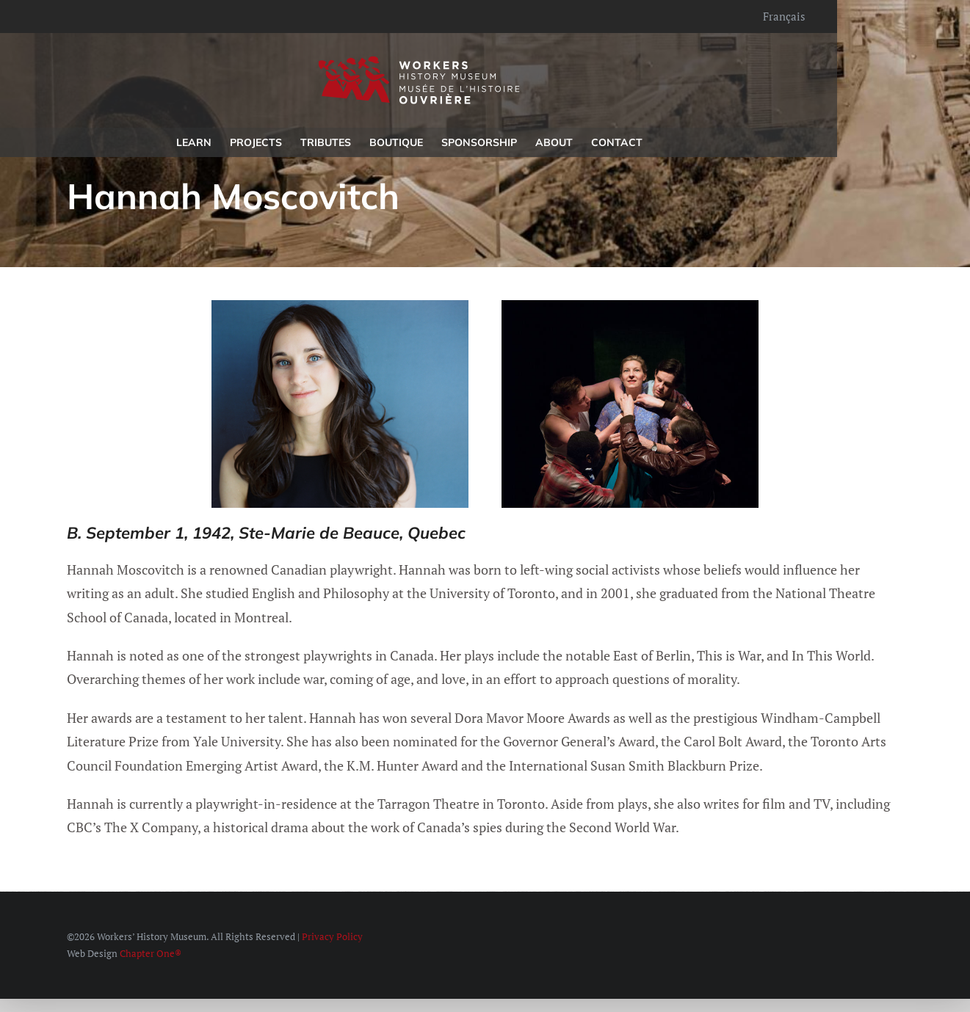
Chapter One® (150, 953)
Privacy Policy (332, 936)
